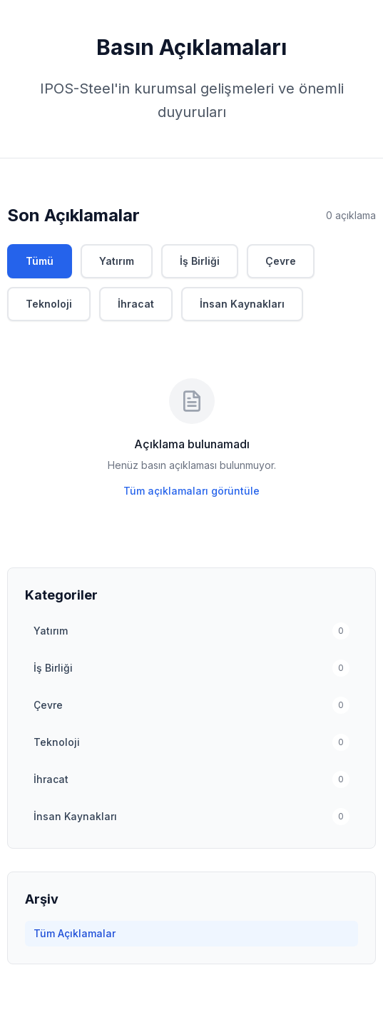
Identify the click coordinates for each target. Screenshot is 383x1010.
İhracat (136, 304)
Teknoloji (49, 304)
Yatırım (116, 261)
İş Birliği (200, 261)
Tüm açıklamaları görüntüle (191, 491)
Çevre (280, 261)
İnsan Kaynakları (242, 304)
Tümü (39, 261)
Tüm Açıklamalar (75, 933)
